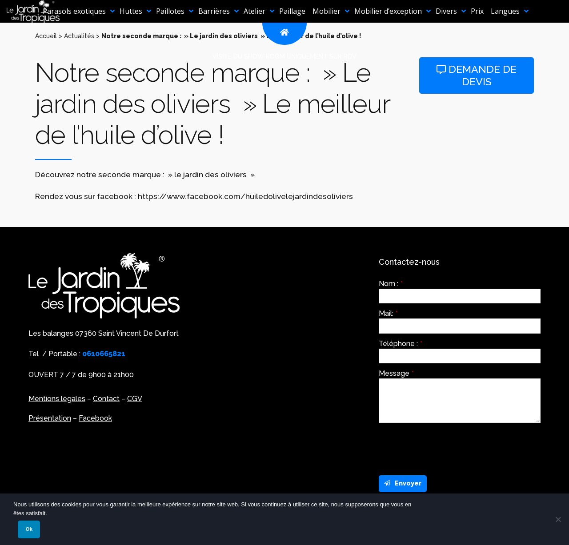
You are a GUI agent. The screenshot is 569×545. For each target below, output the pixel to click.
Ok (28, 529)
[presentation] (446, 447)
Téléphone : (400, 343)
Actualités (79, 36)
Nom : (391, 283)
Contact (106, 398)
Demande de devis (477, 75)
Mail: (388, 313)
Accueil (46, 36)
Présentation (49, 418)
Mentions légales (56, 398)
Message (396, 373)
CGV (134, 398)
